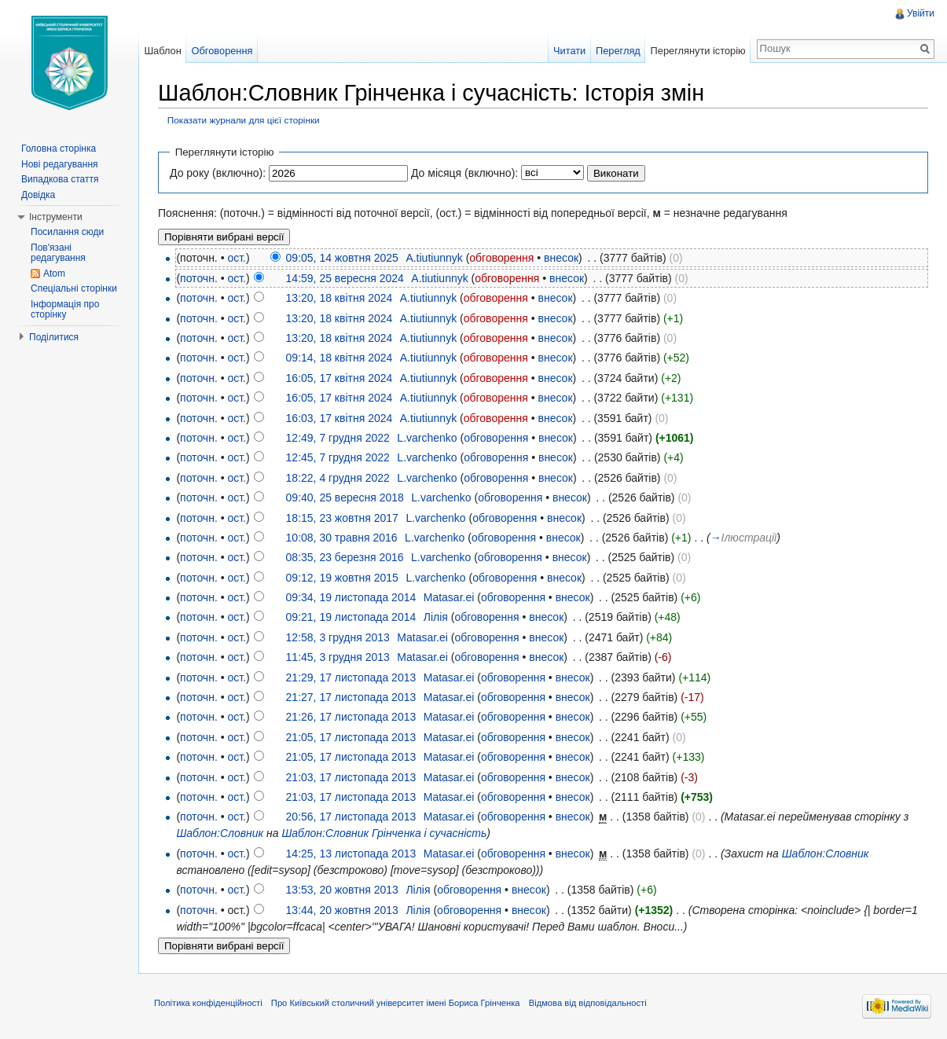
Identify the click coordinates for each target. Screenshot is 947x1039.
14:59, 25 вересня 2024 (345, 278)
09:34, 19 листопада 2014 (351, 597)
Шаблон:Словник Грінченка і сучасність (383, 833)
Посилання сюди (67, 231)
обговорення (501, 257)
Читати (569, 51)
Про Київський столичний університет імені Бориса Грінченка (395, 1003)
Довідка (38, 194)
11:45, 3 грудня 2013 (338, 657)
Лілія (436, 617)
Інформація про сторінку (65, 310)
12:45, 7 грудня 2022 (338, 457)
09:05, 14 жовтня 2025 (342, 257)
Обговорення (222, 51)
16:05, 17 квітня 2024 (339, 378)
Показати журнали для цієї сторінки (243, 120)
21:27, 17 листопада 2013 (351, 697)
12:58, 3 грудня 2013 (338, 637)
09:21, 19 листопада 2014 (351, 617)
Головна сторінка (58, 148)
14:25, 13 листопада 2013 (351, 853)
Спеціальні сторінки (74, 288)
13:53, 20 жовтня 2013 (342, 889)
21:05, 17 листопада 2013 (351, 737)
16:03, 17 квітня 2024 (339, 418)
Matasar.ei (449, 597)
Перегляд (618, 51)
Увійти (920, 13)
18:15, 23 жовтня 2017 (342, 518)
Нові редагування (59, 164)
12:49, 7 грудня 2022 (338, 437)
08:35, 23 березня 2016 (345, 557)
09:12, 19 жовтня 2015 (342, 577)
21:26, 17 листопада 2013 (351, 716)
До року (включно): (218, 173)
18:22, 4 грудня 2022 (338, 478)
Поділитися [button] (54, 337)
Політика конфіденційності (208, 1003)
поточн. (199, 278)
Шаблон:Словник (219, 833)
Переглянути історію (698, 51)
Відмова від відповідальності (588, 1003)
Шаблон (162, 51)
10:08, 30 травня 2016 (342, 537)
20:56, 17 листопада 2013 (351, 816)
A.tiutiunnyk (434, 257)
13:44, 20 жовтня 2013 (342, 910)
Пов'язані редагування (58, 253)
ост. (236, 257)
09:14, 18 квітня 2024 (339, 357)
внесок (561, 257)
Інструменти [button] (56, 216)
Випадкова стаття (59, 179)
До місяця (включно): (464, 173)
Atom (54, 273)
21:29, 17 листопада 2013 (351, 677)
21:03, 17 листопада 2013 (351, 777)
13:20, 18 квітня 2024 (339, 298)
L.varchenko (427, 437)
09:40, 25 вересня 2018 (345, 497)
